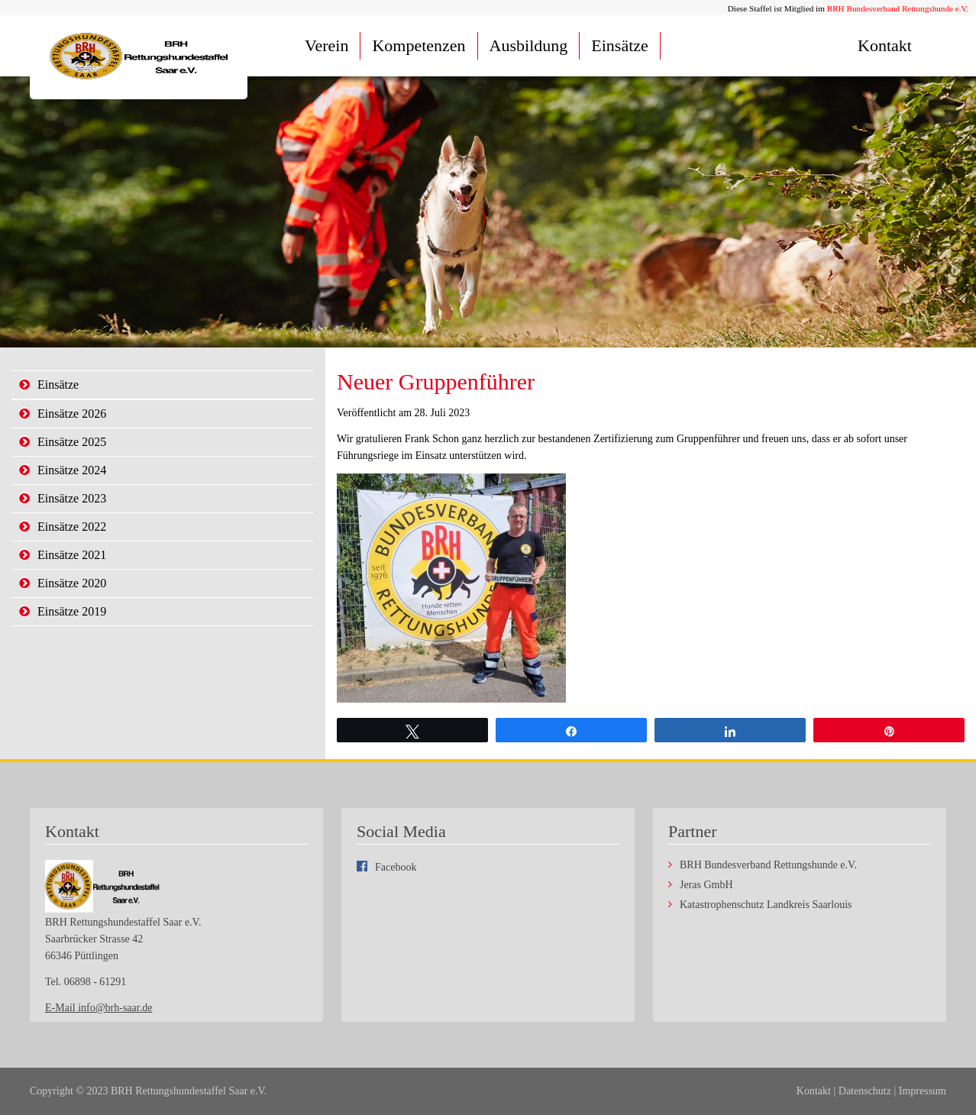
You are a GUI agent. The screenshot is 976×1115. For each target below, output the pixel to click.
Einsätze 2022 (71, 526)
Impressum (922, 1091)
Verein (326, 45)
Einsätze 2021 (71, 554)
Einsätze (619, 45)
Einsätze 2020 (71, 583)
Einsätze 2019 (71, 611)
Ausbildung (529, 45)
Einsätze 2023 (71, 498)
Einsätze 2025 (71, 441)
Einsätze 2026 (71, 413)
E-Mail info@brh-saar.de (98, 1007)
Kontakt (885, 45)
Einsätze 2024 (71, 470)
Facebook (395, 867)
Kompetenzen (418, 45)
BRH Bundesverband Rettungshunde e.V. (897, 8)
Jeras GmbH (706, 885)
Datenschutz (865, 1091)
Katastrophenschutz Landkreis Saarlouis (766, 905)
